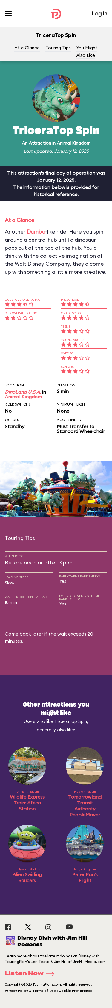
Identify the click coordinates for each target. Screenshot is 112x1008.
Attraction (40, 143)
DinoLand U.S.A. (23, 392)
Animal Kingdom (73, 143)
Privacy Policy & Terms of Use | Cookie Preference (49, 991)
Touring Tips (58, 48)
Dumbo (36, 231)
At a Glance (27, 48)
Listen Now (31, 973)
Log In (99, 13)
